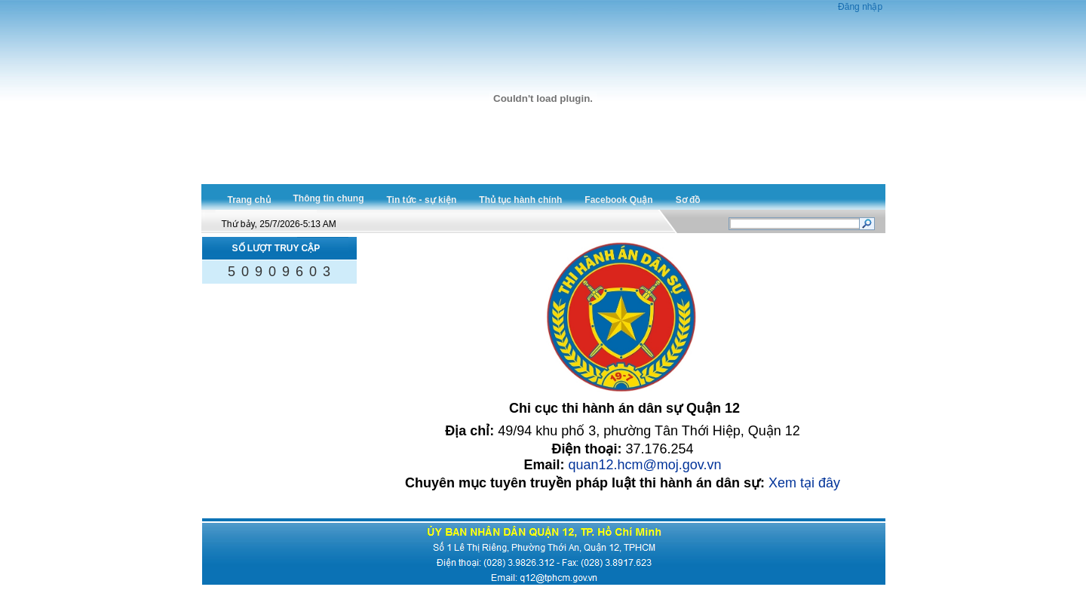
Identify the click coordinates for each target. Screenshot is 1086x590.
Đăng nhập (860, 7)
